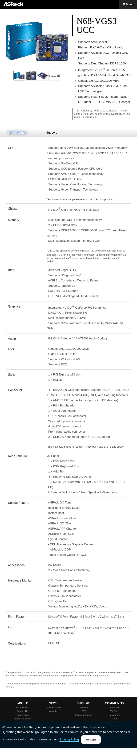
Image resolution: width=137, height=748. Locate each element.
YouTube (114, 711)
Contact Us (22, 711)
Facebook (115, 707)
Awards (53, 711)
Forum (114, 718)
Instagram (115, 715)
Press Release (53, 707)
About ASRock (22, 707)
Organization (22, 715)
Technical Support (84, 715)
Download (84, 707)
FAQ (84, 711)
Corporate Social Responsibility (22, 720)
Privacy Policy (69, 739)
